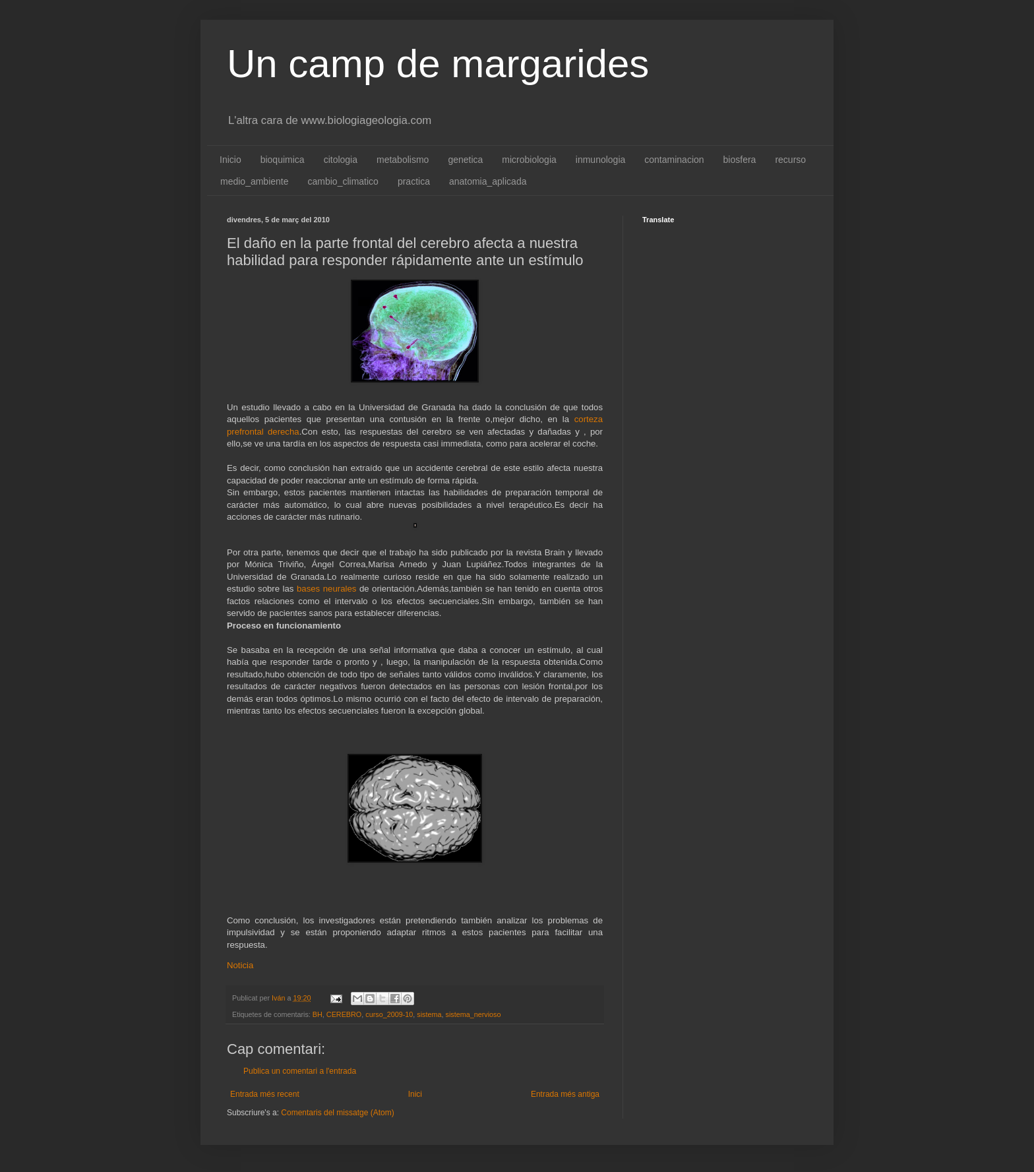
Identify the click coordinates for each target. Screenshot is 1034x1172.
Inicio (230, 159)
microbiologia (529, 159)
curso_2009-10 (389, 1014)
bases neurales (328, 589)
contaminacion (674, 159)
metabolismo (403, 159)
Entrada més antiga (565, 1094)
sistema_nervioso (473, 1014)
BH (317, 1014)
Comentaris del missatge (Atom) (337, 1112)
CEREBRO (343, 1014)
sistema (429, 1014)
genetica (465, 159)
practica (414, 181)
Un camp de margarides (438, 64)
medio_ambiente (254, 181)
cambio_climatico (343, 181)
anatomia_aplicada (488, 181)
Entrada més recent (264, 1094)
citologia (340, 159)
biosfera (739, 159)
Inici (415, 1094)
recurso (790, 159)
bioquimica (282, 159)
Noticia (240, 965)
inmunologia (601, 159)
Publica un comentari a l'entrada (299, 1071)
